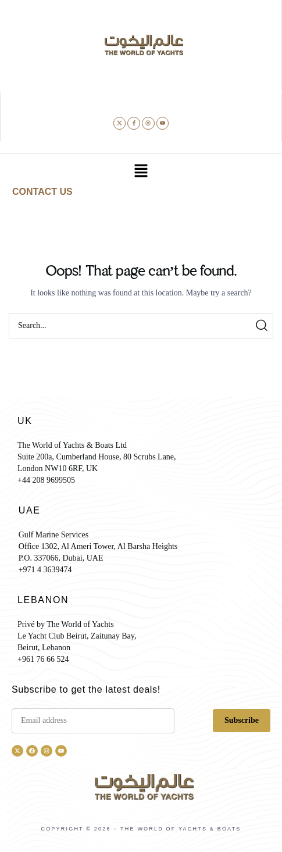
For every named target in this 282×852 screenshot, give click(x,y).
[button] (140, 172)
